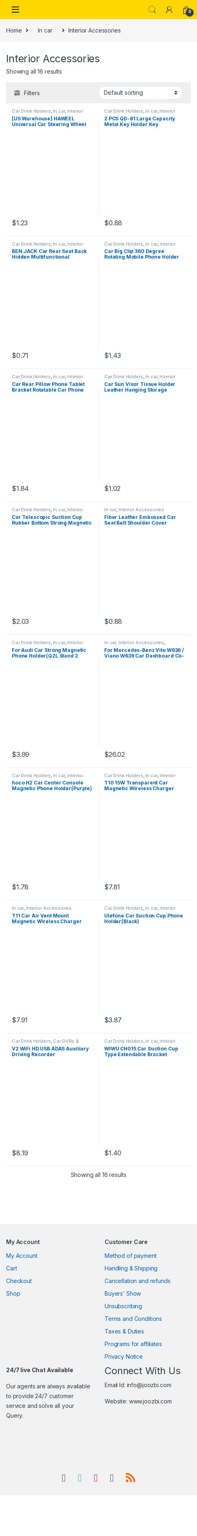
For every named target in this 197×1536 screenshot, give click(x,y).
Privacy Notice (124, 1356)
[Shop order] (140, 93)
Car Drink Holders (31, 111)
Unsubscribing (123, 1306)
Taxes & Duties (124, 1331)
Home (14, 30)
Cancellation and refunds (138, 1280)
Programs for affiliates (133, 1343)
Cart (11, 1268)
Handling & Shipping (131, 1268)
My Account (21, 1255)
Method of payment (131, 1255)
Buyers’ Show (123, 1293)
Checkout (19, 1280)
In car (45, 30)
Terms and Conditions (133, 1318)
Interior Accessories (141, 509)
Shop (13, 1293)
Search (152, 9)
